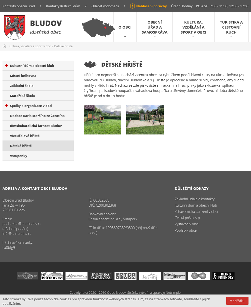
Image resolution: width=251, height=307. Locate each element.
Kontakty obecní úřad (18, 6)
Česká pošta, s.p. (188, 217)
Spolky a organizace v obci (28, 105)
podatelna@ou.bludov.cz (21, 223)
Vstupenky (18, 155)
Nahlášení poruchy (151, 6)
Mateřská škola (22, 95)
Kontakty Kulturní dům (63, 6)
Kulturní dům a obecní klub (29, 65)
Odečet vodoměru (105, 6)
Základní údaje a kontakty (194, 199)
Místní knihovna (23, 75)
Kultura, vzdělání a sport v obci (193, 27)
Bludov (46, 23)
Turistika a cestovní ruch (231, 27)
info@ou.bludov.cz (16, 233)
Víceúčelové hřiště (25, 135)
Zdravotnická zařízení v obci (196, 211)
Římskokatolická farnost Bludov (36, 125)
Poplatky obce (186, 230)
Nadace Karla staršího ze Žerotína (37, 115)
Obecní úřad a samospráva (155, 27)
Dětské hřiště (63, 46)
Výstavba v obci (186, 224)
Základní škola (22, 85)
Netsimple (173, 292)
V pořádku (237, 301)
